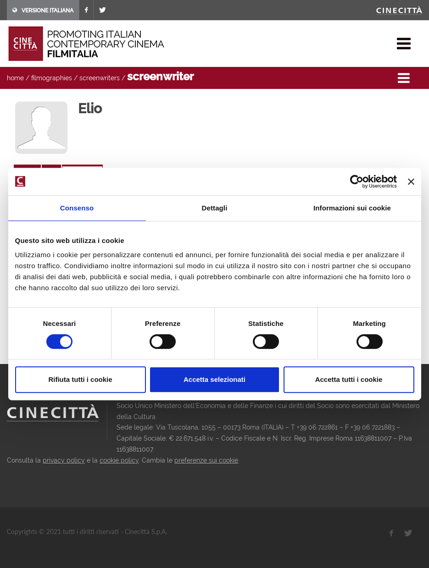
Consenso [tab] (77, 208)
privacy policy (64, 460)
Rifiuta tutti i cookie (80, 379)
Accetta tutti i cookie (349, 379)
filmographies (51, 78)
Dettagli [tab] (215, 208)
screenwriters (99, 78)
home (15, 78)
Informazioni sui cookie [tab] (352, 208)
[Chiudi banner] (411, 181)
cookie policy (119, 460)
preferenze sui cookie (206, 460)
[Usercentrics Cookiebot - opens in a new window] (357, 181)
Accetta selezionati (214, 379)
